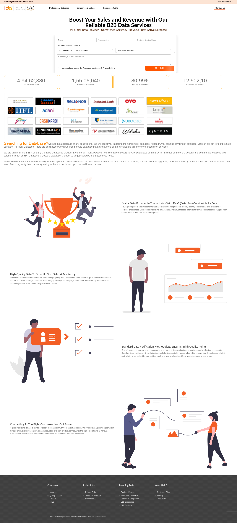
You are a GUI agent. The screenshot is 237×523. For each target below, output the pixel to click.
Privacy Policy (91, 492)
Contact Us (220, 8)
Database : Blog (163, 492)
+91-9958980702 (225, 1)
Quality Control (56, 495)
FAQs (52, 502)
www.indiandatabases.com (81, 517)
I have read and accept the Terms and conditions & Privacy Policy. (86, 68)
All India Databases (54, 517)
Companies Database (86, 8)
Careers (53, 499)
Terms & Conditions (93, 495)
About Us (53, 492)
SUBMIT (159, 68)
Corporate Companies (130, 499)
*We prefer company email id (68, 45)
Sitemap (160, 495)
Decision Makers (128, 492)
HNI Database (126, 505)
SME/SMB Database (129, 495)
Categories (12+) (110, 8)
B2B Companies (127, 502)
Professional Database (59, 8)
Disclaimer (89, 499)
